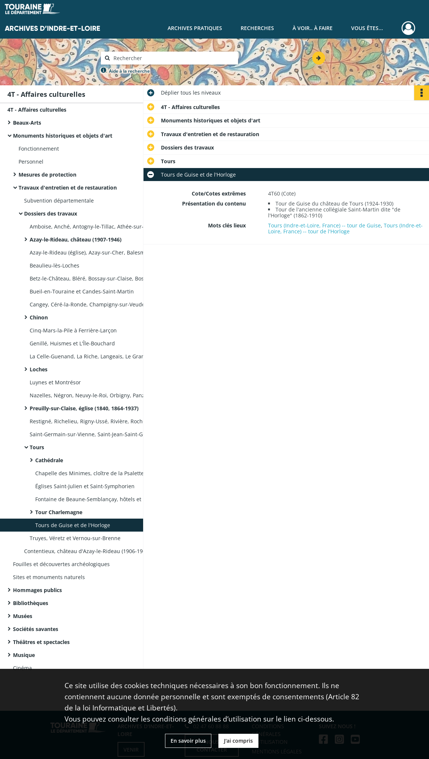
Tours (37, 447)
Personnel (31, 161)
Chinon (39, 317)
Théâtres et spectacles (41, 641)
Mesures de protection (47, 174)
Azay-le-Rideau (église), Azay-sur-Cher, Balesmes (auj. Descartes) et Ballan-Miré (104, 252)
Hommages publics (37, 590)
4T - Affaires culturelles (36, 109)
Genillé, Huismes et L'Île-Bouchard (72, 343)
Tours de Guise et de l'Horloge (72, 525)
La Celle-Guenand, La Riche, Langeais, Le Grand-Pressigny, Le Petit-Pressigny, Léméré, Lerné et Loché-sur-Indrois (104, 356)
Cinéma (22, 667)
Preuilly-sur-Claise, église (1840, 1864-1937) (84, 408)
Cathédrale (49, 460)
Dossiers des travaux (50, 213)
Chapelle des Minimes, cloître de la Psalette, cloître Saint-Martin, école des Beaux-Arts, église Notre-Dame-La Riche (109, 473)
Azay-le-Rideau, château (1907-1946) (76, 239)
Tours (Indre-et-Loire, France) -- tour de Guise (324, 225)
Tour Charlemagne (58, 512)
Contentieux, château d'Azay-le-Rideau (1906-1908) (87, 551)
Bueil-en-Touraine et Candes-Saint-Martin (82, 291)
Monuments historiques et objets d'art (62, 135)
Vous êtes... (367, 28)
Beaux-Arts (27, 122)
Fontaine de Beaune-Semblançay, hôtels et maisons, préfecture (109, 499)
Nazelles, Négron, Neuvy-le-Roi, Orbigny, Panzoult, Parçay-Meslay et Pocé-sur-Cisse (104, 395)
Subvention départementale (59, 200)
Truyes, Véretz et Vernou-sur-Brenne (75, 538)
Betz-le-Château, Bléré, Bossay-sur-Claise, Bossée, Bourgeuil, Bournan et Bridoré (104, 278)
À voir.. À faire (313, 28)
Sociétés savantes (35, 628)
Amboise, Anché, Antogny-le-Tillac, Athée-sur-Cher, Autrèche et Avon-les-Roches (104, 226)
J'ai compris (238, 740)
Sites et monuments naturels (49, 577)
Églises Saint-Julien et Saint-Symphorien (85, 486)
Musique (24, 654)
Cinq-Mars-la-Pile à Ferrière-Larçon (73, 330)
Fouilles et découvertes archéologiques (61, 564)
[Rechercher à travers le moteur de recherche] (173, 58)
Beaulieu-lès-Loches (54, 265)
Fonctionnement (39, 148)
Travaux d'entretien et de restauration (68, 187)
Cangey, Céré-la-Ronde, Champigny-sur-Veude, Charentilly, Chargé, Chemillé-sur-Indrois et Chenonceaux (104, 304)
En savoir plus (188, 740)
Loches (38, 369)
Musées (22, 616)
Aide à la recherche (129, 71)
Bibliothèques (30, 603)
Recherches (257, 28)
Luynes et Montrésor (55, 382)
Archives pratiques (195, 28)
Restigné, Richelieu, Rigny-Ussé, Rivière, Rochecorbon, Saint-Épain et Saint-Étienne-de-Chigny (104, 421)
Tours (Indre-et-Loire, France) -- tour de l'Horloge (345, 228)
